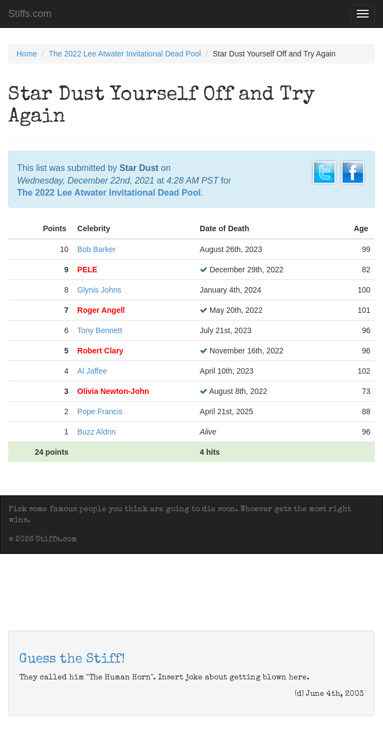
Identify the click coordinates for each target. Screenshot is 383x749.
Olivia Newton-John (113, 391)
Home (26, 53)
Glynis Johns (99, 289)
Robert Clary (100, 350)
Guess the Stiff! (72, 659)
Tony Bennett (99, 330)
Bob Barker (96, 249)
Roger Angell (101, 310)
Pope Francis (99, 411)
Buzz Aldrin (96, 431)
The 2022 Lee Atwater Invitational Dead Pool (125, 53)
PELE (87, 269)
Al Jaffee (92, 371)
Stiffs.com (30, 13)
